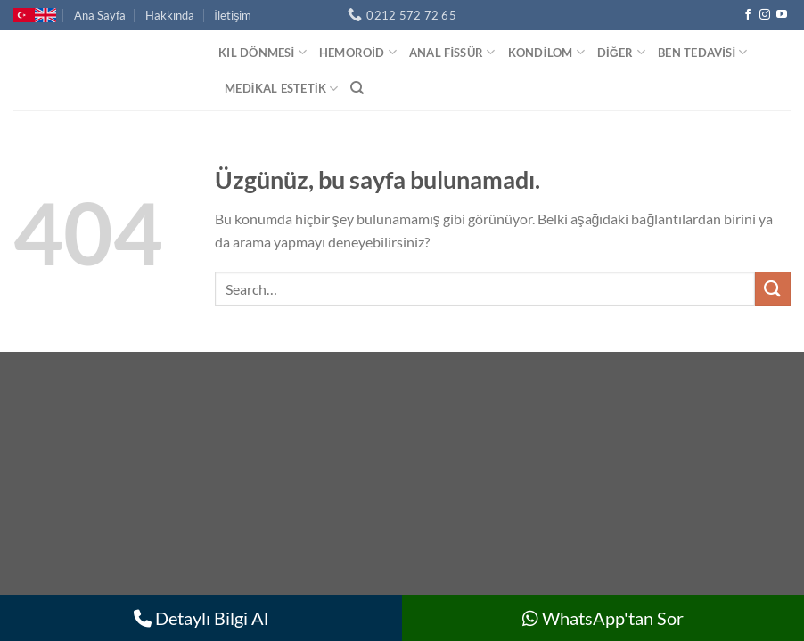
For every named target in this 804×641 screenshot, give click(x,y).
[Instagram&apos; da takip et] (764, 15)
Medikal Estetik (281, 88)
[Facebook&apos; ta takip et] (747, 15)
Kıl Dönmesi (262, 52)
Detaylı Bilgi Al (201, 618)
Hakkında (169, 15)
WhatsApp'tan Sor (603, 618)
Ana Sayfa (100, 15)
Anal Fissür (452, 52)
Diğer (621, 52)
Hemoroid (358, 52)
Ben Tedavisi (703, 52)
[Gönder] (773, 289)
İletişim (232, 15)
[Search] (357, 88)
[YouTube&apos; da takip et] (781, 15)
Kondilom (546, 52)
